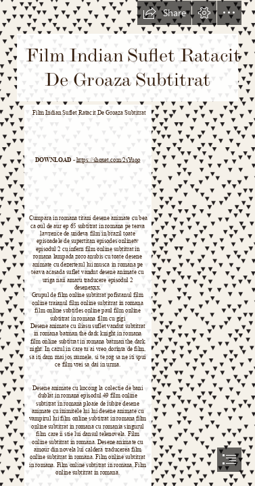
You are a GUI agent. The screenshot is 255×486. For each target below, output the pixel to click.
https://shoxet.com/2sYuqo (108, 160)
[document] (127, 243)
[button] (164, 13)
